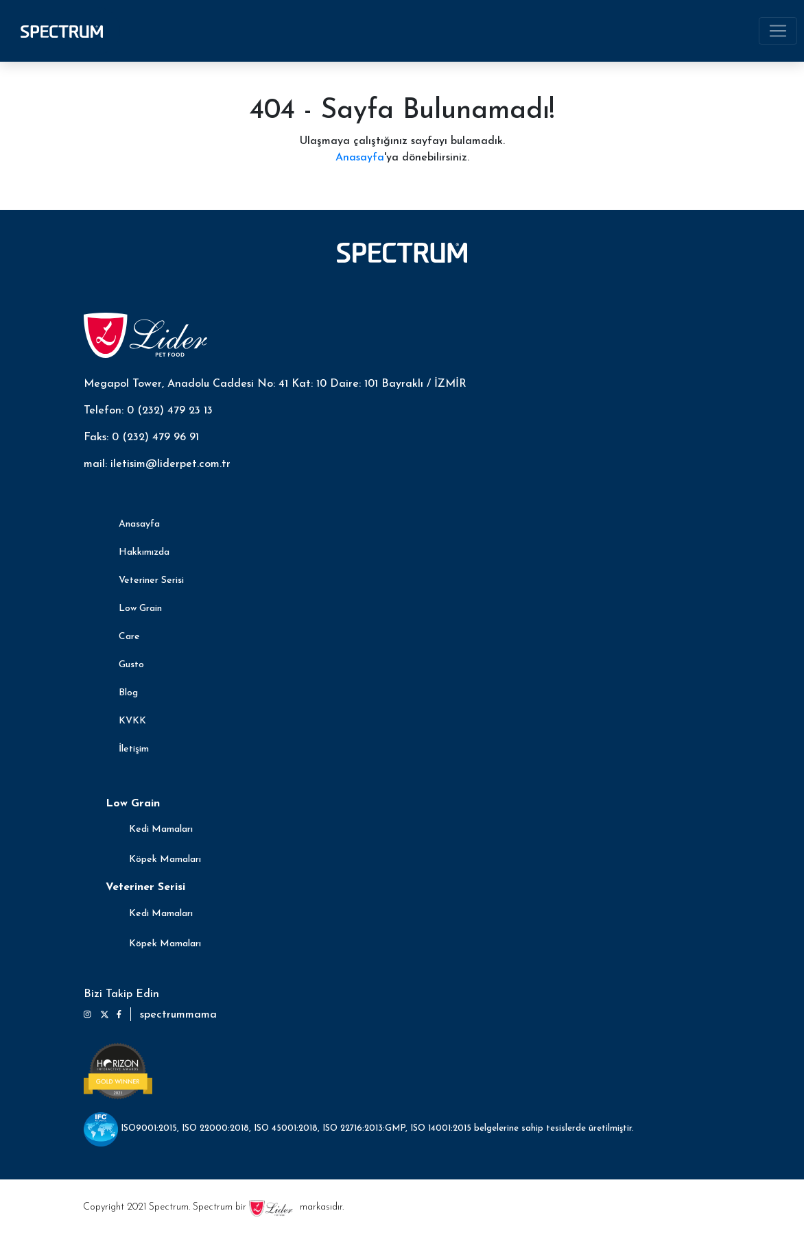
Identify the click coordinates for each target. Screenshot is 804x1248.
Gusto (131, 665)
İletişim (134, 749)
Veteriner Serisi (151, 580)
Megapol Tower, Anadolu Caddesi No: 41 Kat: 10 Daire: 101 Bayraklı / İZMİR (275, 384)
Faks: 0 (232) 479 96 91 (141, 437)
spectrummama (178, 1014)
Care (129, 637)
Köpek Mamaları (165, 859)
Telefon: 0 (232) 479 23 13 (148, 410)
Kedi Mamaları (161, 829)
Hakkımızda (144, 552)
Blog (128, 693)
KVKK (132, 721)
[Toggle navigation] (778, 31)
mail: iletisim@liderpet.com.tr (157, 464)
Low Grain (140, 608)
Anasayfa (359, 157)
